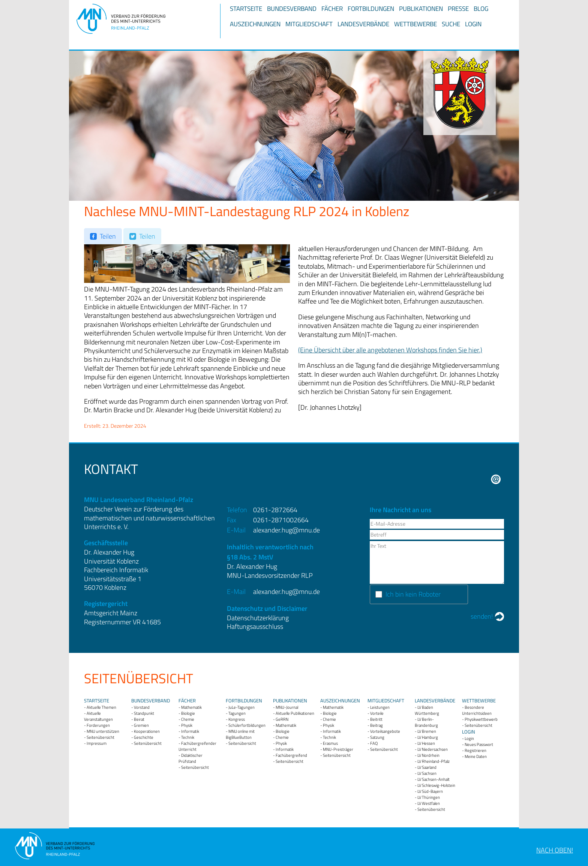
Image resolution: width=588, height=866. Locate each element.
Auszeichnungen (255, 24)
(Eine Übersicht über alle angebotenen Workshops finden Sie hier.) (390, 350)
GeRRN (282, 719)
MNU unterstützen (103, 731)
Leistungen (380, 707)
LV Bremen (426, 731)
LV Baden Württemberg (427, 710)
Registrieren (475, 750)
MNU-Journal (287, 707)
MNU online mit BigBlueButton (240, 734)
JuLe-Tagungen (241, 707)
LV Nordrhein (428, 755)
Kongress (236, 719)
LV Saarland (426, 767)
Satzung (377, 737)
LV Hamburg (427, 737)
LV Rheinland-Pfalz (433, 761)
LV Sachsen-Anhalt (433, 779)
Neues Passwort (479, 744)
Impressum (96, 743)
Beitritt (376, 719)
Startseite (246, 9)
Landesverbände (363, 24)
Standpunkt (144, 713)
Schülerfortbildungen (247, 725)
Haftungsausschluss (255, 626)
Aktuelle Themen (101, 707)
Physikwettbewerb (481, 719)
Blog (481, 9)
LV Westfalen (428, 803)
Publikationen (421, 9)
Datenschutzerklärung (258, 618)
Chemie (187, 719)
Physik (186, 725)
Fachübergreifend (291, 755)
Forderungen (98, 725)
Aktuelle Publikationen (295, 713)
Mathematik (191, 707)
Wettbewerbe (415, 24)
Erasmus (330, 743)
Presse (458, 9)
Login (473, 24)
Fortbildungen (371, 9)
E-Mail (496, 479)
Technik (187, 737)
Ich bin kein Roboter (413, 594)
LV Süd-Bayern (430, 791)
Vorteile (377, 713)
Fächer (332, 9)
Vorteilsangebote (385, 731)
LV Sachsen (426, 773)
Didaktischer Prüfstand (190, 758)
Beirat (139, 719)
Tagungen (237, 713)
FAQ (374, 743)
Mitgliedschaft (309, 24)
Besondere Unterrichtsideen (477, 710)
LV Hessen (426, 743)
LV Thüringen (428, 797)
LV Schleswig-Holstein (436, 785)
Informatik (190, 731)
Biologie (188, 713)
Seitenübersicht (100, 737)
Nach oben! (554, 850)
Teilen (108, 236)
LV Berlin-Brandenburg (426, 722)
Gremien (141, 725)
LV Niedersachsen (432, 749)
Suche (451, 24)
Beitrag (376, 725)
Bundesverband (291, 9)
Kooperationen (147, 731)
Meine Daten (476, 756)
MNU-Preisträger (338, 749)
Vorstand (142, 707)
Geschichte (143, 737)
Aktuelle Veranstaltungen (98, 716)
